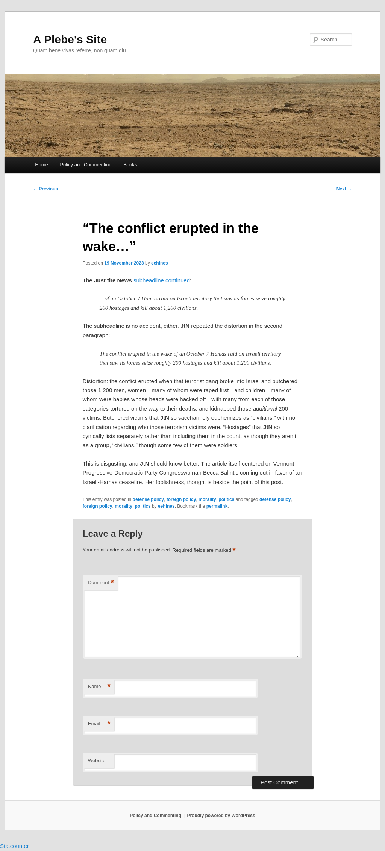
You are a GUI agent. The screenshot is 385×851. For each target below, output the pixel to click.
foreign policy (181, 499)
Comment (101, 582)
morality (207, 499)
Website (97, 760)
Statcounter (14, 846)
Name (99, 686)
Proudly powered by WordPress (221, 815)
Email (99, 724)
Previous (45, 189)
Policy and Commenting (85, 164)
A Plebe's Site (70, 39)
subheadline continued (161, 280)
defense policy (148, 499)
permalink (217, 506)
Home (41, 164)
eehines (159, 263)
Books (130, 164)
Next (344, 189)
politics (226, 499)
